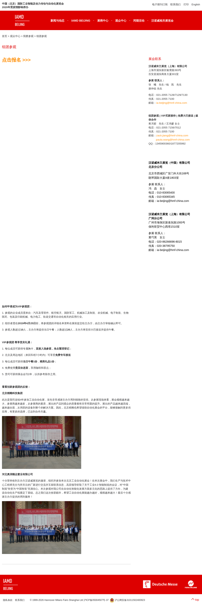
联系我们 (175, 4)
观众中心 (120, 20)
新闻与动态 (57, 20)
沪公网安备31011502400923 (127, 600)
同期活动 (138, 20)
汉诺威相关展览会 (162, 20)
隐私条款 (7, 600)
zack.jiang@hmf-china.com (172, 135)
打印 (186, 4)
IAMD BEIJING (80, 20)
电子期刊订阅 (160, 4)
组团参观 (41, 36)
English (196, 4)
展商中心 (102, 20)
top (197, 599)
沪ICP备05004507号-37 (96, 600)
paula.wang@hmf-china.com (173, 139)
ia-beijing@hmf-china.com (171, 102)
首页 (4, 36)
